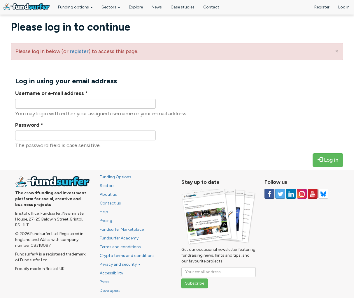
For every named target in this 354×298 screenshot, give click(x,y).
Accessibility (111, 273)
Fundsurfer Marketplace (122, 229)
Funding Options (115, 176)
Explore (136, 7)
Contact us (110, 203)
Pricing (106, 220)
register (79, 51)
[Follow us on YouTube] (313, 194)
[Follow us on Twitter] (280, 194)
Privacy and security (120, 264)
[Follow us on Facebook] (269, 194)
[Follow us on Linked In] (291, 194)
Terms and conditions (120, 246)
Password (29, 125)
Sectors (110, 7)
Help (104, 211)
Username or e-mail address (51, 93)
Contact (211, 7)
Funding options (75, 7)
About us (108, 194)
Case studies (182, 7)
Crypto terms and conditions (127, 255)
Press (104, 281)
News (157, 7)
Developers (110, 290)
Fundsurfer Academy (119, 238)
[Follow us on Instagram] (302, 194)
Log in (344, 7)
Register (322, 7)
